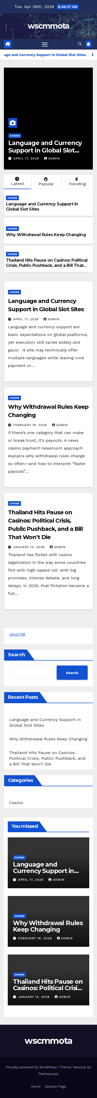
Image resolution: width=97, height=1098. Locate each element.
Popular (46, 181)
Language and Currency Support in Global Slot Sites (45, 150)
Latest (17, 181)
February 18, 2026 (30, 425)
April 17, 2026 (26, 158)
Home (36, 1086)
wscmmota (48, 26)
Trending (77, 181)
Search (16, 655)
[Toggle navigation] (44, 44)
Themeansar (48, 1074)
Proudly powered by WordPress (32, 1067)
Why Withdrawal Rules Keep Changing (46, 234)
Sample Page (55, 1086)
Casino (15, 135)
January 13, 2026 (29, 547)
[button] (80, 44)
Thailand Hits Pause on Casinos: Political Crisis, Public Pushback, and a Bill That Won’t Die (46, 266)
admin (52, 158)
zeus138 (17, 634)
